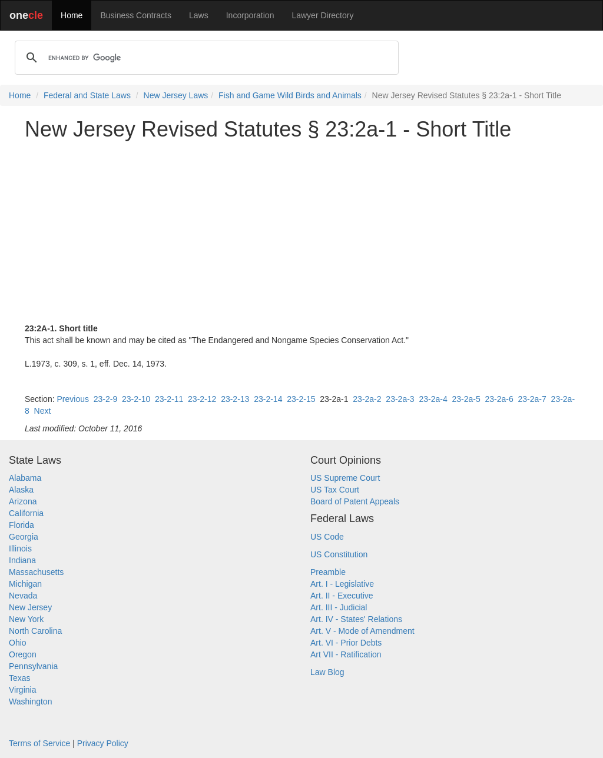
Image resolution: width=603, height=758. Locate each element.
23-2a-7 (532, 399)
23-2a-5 (466, 399)
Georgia (23, 536)
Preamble (328, 572)
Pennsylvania (33, 666)
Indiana (22, 560)
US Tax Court (334, 489)
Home (71, 15)
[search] (205, 58)
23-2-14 (268, 399)
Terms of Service (39, 743)
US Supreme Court (345, 478)
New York (26, 619)
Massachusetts (36, 572)
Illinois (20, 548)
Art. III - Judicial (338, 607)
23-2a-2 (367, 399)
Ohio (17, 642)
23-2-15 (301, 399)
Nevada (23, 595)
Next (42, 410)
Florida (21, 525)
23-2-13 (235, 399)
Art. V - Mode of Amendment (362, 631)
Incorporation (250, 15)
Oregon (23, 654)
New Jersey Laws (176, 95)
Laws (198, 15)
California (26, 513)
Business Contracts (135, 15)
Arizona (23, 501)
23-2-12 (202, 399)
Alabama (25, 478)
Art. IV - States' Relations (356, 619)
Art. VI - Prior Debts (346, 642)
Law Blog (327, 672)
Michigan (25, 584)
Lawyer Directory (322, 15)
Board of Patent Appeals (354, 501)
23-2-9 (105, 399)
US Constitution (338, 554)
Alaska (21, 489)
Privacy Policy (102, 743)
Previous (72, 399)
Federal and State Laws (87, 95)
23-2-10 (136, 399)
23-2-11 (169, 399)
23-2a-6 (499, 399)
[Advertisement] (301, 231)
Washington (30, 701)
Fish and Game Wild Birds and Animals (290, 95)
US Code (327, 536)
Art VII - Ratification (346, 654)
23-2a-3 (400, 399)
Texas (20, 678)
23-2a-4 (433, 399)
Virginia (22, 689)
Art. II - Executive (341, 595)
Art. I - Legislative (342, 584)
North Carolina (35, 631)
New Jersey (30, 607)
